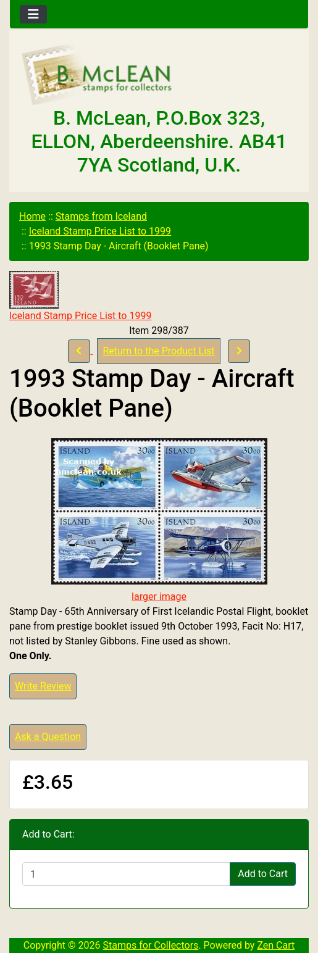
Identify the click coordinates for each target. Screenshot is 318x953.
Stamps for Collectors (151, 945)
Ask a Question (48, 737)
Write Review (43, 686)
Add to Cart (263, 874)
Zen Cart (276, 945)
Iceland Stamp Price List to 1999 (100, 231)
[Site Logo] (159, 75)
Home (32, 216)
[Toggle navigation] (33, 14)
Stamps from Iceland (101, 216)
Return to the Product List (158, 351)
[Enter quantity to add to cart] (126, 874)
